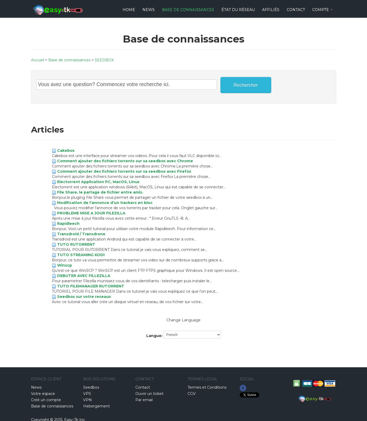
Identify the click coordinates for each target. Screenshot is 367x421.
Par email (144, 400)
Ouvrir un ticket (149, 393)
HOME (129, 9)
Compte (322, 9)
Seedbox (91, 387)
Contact (142, 387)
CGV (192, 393)
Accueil (37, 60)
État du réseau (238, 9)
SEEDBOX (104, 60)
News (148, 9)
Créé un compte (46, 400)
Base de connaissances (188, 9)
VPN (87, 400)
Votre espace (43, 393)
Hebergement (96, 406)
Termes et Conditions (207, 387)
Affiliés (270, 9)
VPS (87, 393)
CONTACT (296, 9)
